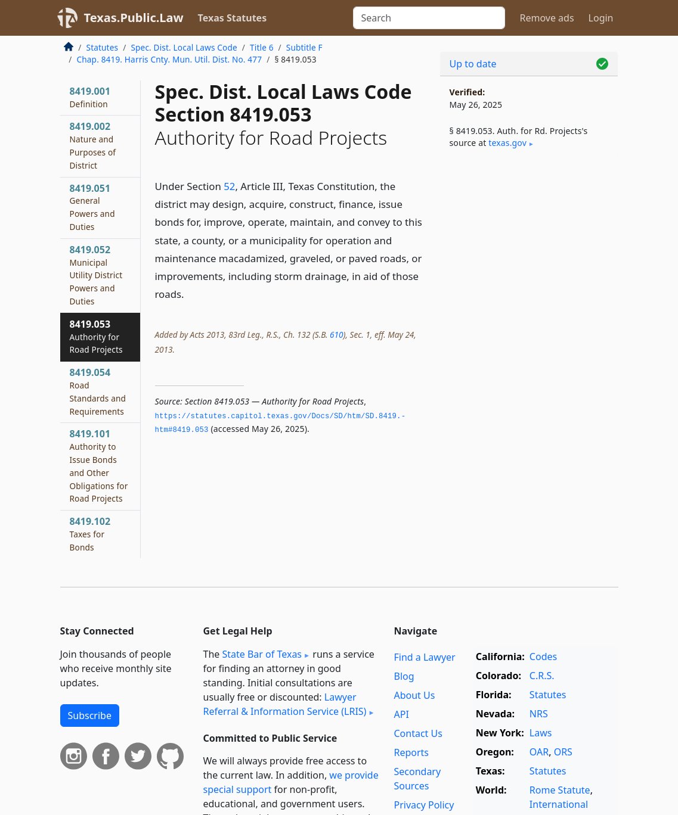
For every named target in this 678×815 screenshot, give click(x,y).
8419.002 (93, 145)
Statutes (102, 47)
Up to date (473, 63)
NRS (539, 713)
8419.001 (90, 97)
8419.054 (98, 391)
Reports (411, 752)
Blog (404, 676)
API (401, 714)
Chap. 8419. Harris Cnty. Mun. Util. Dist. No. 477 (169, 59)
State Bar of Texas (262, 654)
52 (229, 186)
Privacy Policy (424, 804)
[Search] (429, 18)
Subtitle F (304, 47)
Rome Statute (560, 790)
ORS (563, 751)
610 (336, 334)
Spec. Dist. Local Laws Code (184, 47)
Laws (541, 732)
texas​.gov (507, 142)
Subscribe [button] (90, 715)
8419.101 (99, 465)
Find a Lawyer (424, 657)
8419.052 (96, 275)
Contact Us (418, 733)
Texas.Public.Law (134, 18)
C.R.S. (542, 675)
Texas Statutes (232, 17)
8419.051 (92, 207)
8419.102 (90, 534)
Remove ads (546, 17)
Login (601, 17)
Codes (543, 656)
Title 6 (262, 47)
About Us (414, 695)
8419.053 (96, 337)
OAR (539, 751)
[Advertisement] (528, 250)
